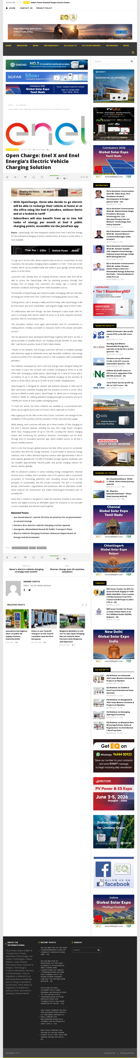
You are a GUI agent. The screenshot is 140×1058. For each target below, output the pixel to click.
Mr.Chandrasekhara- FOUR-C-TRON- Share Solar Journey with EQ (120, 481)
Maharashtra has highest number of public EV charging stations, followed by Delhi (18, 635)
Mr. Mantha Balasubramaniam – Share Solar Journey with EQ (119, 494)
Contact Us (26, 8)
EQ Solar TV (70, 45)
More (126, 45)
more (84, 177)
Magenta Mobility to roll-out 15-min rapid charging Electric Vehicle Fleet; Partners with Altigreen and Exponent (74, 636)
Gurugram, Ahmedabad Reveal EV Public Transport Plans (43, 529)
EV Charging (12, 150)
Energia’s (41, 548)
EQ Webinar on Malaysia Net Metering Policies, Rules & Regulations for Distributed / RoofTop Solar (120, 726)
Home (8, 45)
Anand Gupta (40, 150)
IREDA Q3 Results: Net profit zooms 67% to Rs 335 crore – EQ (120, 334)
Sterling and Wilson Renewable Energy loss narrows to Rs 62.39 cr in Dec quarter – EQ (120, 347)
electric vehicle (20, 548)
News (36, 45)
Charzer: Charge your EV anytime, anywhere (67, 569)
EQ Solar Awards (91, 45)
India (26, 2)
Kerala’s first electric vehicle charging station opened (42, 525)
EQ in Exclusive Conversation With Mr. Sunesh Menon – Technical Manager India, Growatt (120, 235)
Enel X (32, 548)
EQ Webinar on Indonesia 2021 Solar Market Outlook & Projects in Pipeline (120, 678)
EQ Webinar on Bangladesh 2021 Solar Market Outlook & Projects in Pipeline (120, 702)
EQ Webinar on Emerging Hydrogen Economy (118, 713)
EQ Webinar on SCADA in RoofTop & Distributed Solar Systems (120, 690)
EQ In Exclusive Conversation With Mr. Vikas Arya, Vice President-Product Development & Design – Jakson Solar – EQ (120, 196)
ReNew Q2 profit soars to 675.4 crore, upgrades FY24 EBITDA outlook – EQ (119, 373)
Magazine (22, 45)
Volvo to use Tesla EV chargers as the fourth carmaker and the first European (45, 635)
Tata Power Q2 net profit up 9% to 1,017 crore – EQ (120, 384)
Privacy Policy (44, 8)
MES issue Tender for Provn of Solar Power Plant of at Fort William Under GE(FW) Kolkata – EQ (119, 613)
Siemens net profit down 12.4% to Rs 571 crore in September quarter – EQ (118, 361)
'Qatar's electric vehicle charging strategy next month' (26, 569)
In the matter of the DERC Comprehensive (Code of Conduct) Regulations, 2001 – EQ (54, 951)
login (12, 8)
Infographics (51, 45)
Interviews (112, 45)
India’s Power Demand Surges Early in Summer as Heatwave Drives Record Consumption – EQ (51, 2)
